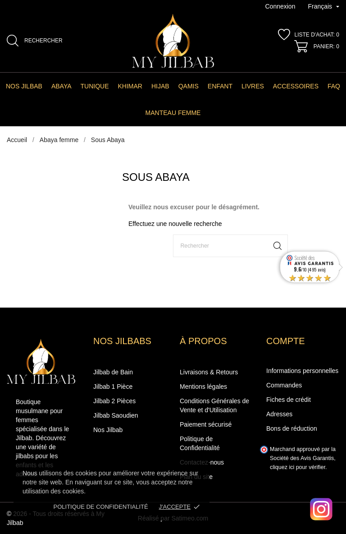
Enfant (220, 86)
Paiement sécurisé (206, 424)
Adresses (279, 414)
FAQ (334, 86)
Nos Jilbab (24, 86)
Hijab (160, 86)
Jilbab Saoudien (115, 415)
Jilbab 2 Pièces (114, 401)
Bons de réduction (291, 428)
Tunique (95, 86)
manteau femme (173, 112)
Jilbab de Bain (113, 372)
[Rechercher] (230, 246)
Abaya (61, 86)
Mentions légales (203, 386)
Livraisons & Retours (209, 372)
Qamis (188, 86)
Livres (252, 86)
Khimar (130, 86)
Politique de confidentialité (101, 506)
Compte (285, 341)
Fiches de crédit (288, 399)
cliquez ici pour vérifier (297, 467)
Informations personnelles (302, 370)
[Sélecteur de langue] (323, 7)
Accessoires (296, 86)
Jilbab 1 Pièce (112, 386)
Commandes (284, 385)
